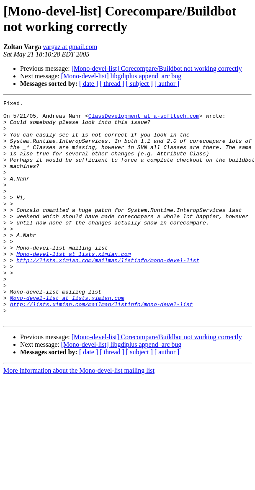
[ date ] (88, 83)
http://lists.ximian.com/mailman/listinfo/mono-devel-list (107, 293)
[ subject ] (139, 83)
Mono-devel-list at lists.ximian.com (73, 285)
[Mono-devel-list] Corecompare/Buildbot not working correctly (157, 68)
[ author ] (167, 83)
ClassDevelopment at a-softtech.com (143, 119)
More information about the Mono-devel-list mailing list (79, 414)
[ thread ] (112, 83)
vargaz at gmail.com (70, 46)
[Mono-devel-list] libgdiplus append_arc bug (121, 76)
